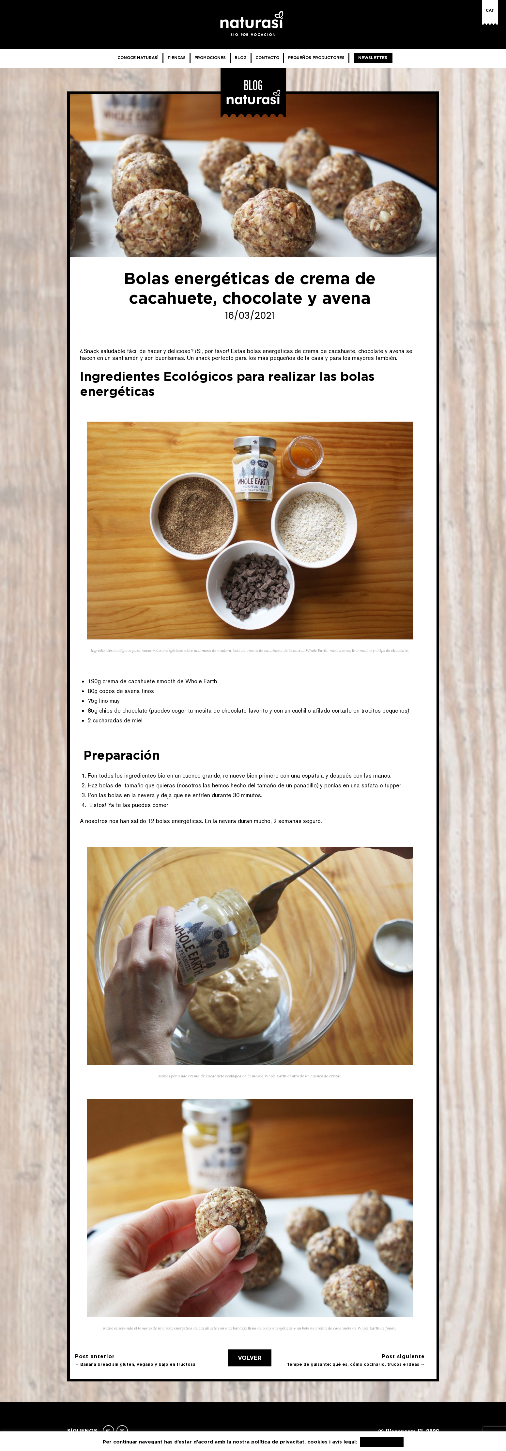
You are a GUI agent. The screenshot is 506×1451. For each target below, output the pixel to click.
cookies (317, 1441)
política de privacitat (277, 1441)
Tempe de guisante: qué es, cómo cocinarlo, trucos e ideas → (356, 1364)
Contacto (267, 58)
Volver (250, 1358)
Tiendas (176, 58)
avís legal (344, 1441)
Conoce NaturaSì (138, 58)
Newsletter (373, 58)
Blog (241, 58)
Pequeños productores (316, 58)
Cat (490, 10)
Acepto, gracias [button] (382, 1442)
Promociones (210, 58)
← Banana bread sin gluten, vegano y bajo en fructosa (135, 1364)
